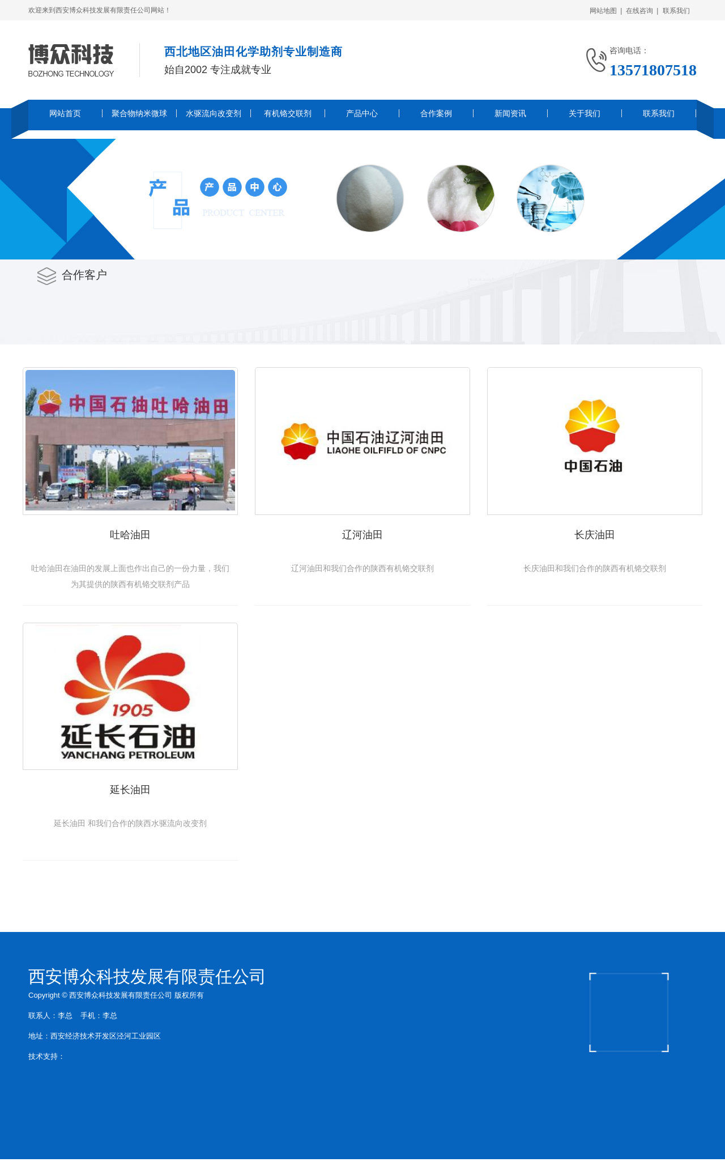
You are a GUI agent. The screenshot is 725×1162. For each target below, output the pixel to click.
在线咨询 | (642, 11)
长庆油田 (594, 534)
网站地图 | (606, 11)
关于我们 (584, 113)
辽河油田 (362, 534)
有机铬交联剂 (288, 113)
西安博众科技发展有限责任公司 (147, 976)
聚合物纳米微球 (139, 113)
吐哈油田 (130, 534)
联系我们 (678, 11)
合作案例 (436, 113)
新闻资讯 (510, 113)
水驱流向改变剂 (213, 113)
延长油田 (130, 789)
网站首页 (65, 113)
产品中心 (362, 113)
